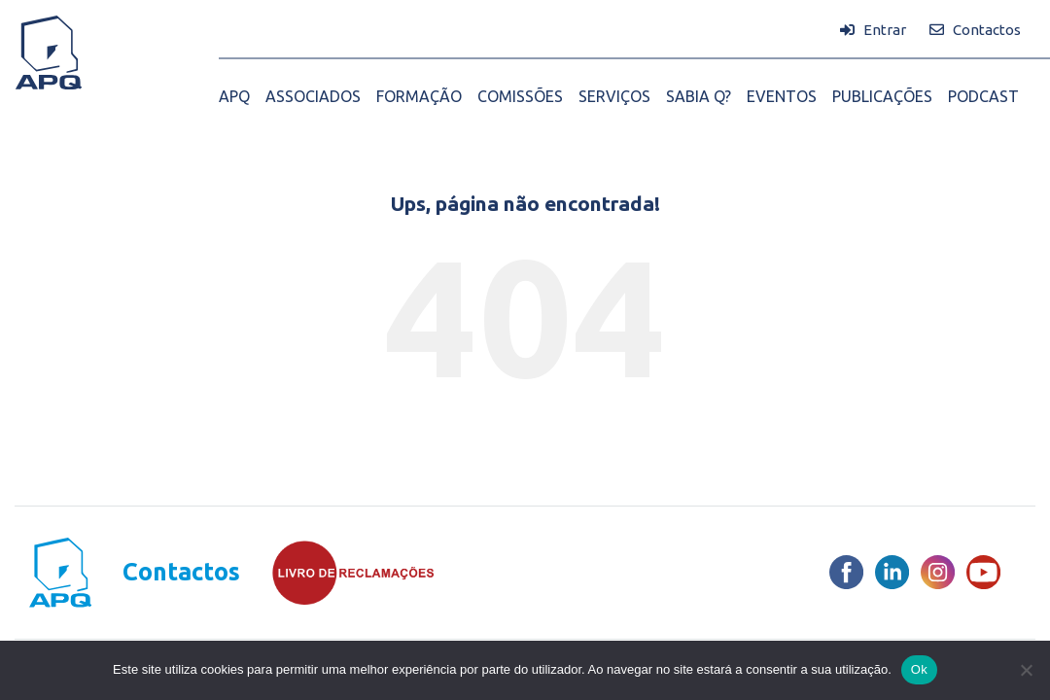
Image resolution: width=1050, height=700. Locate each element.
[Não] (1025, 670)
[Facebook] (846, 572)
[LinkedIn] (892, 572)
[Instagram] (938, 572)
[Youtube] (983, 572)
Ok (919, 669)
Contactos (181, 572)
